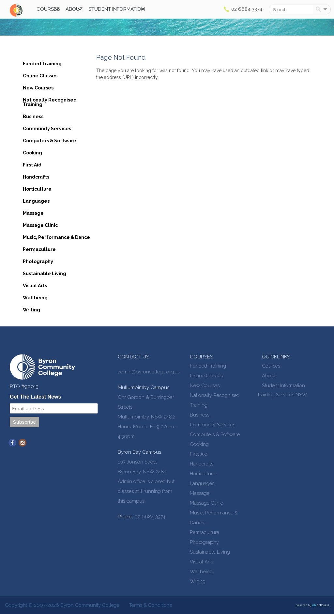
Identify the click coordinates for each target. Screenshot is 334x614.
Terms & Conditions (150, 605)
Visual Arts (35, 285)
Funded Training (42, 63)
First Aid (32, 164)
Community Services (47, 128)
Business (33, 116)
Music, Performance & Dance (56, 237)
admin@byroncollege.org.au (149, 372)
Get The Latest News (35, 397)
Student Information (116, 9)
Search (319, 9)
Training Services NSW (282, 395)
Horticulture (37, 189)
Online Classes (40, 75)
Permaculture (39, 249)
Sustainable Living (44, 273)
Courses (48, 9)
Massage (33, 213)
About (74, 9)
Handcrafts (36, 177)
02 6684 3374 (246, 9)
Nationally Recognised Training (50, 102)
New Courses (38, 87)
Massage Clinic (40, 225)
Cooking (32, 152)
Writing (31, 309)
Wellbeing (35, 297)
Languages (36, 201)
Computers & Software (49, 140)
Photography (38, 261)
